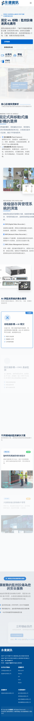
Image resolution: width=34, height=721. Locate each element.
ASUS (19, 682)
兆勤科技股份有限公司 (7, 693)
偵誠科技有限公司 (6, 673)
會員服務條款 (25, 711)
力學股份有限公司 (6, 670)
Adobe (20, 673)
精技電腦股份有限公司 (24, 699)
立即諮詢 (7, 42)
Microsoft (21, 670)
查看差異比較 (8, 47)
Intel (19, 679)
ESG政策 (3, 711)
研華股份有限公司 (23, 696)
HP (19, 676)
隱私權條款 (10, 711)
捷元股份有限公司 (23, 693)
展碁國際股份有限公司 (24, 702)
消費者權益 (17, 711)
